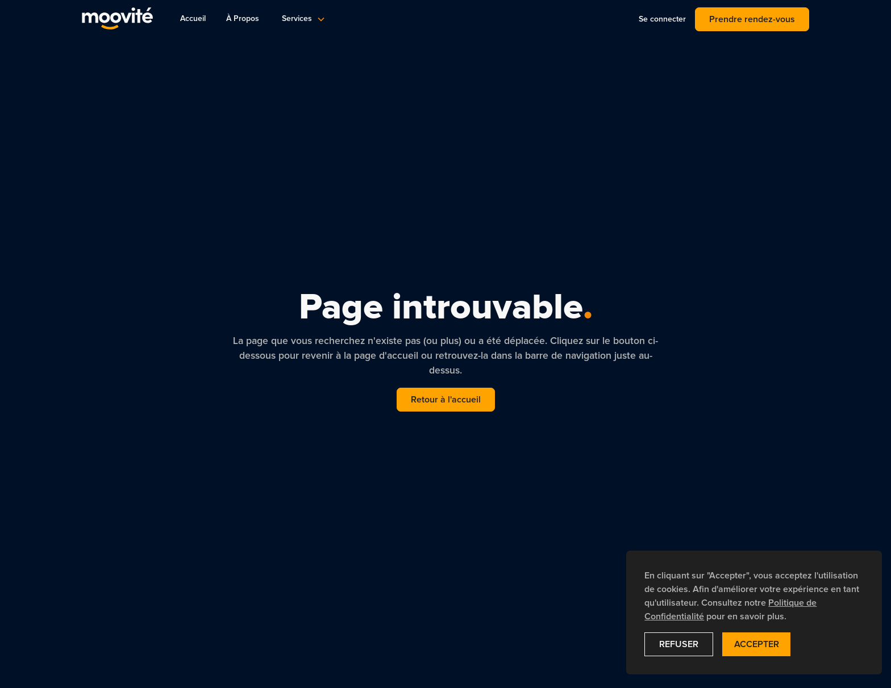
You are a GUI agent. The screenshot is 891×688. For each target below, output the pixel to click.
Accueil (193, 19)
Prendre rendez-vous (752, 19)
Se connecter (662, 19)
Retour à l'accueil (446, 399)
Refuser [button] (678, 644)
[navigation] (117, 19)
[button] (302, 19)
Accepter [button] (756, 644)
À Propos (242, 19)
